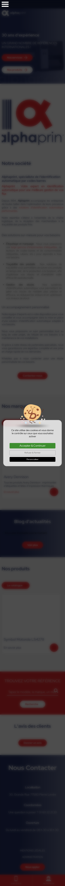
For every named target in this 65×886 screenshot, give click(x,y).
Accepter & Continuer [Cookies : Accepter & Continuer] (33, 445)
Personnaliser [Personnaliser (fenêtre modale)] (32, 459)
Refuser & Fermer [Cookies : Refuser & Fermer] (32, 452)
